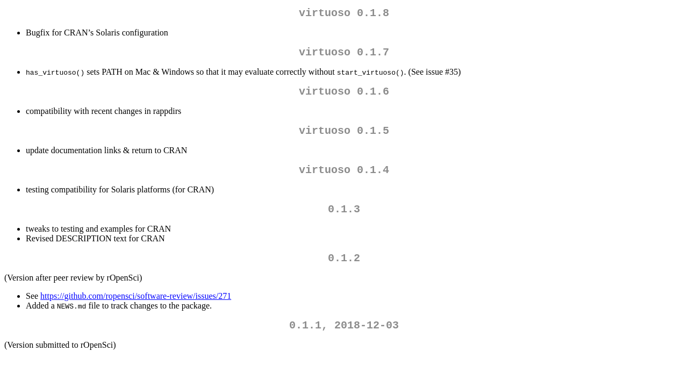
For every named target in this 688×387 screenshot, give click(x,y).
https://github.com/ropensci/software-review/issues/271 (135, 311)
